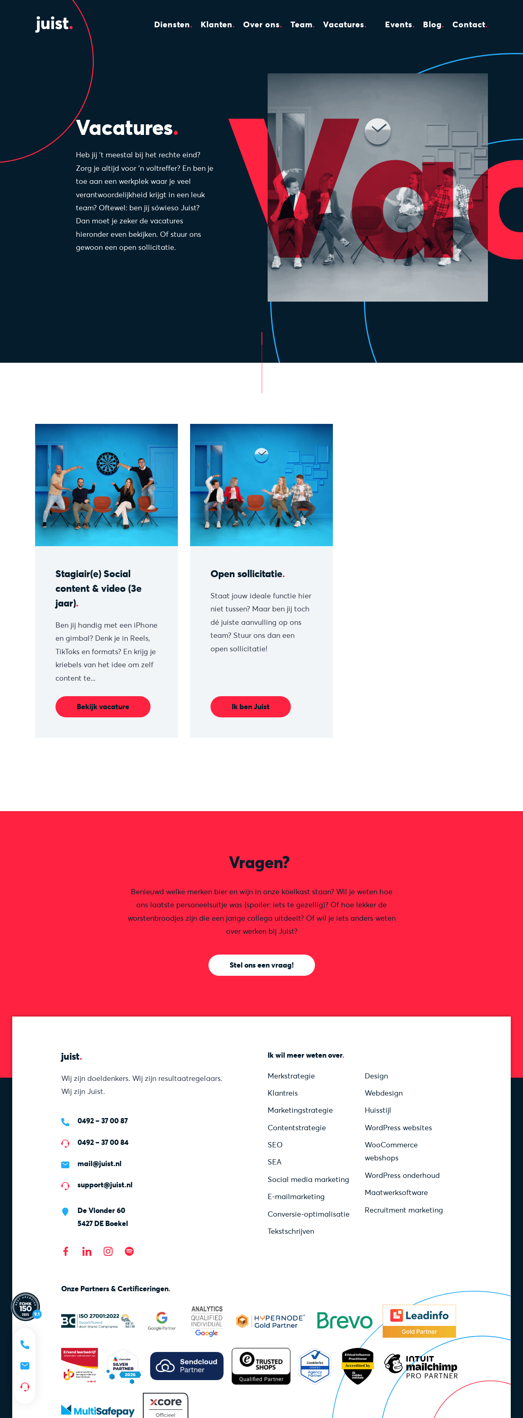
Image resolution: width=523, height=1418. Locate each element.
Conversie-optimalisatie (309, 1214)
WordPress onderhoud (402, 1175)
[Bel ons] (24, 1344)
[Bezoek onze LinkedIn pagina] (86, 1251)
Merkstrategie (291, 1076)
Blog (432, 24)
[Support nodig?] (24, 1387)
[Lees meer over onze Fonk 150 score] (26, 1306)
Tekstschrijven (291, 1231)
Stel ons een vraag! (262, 965)
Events (398, 24)
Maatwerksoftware (396, 1192)
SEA (274, 1162)
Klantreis (283, 1093)
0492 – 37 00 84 (103, 1142)
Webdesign (384, 1093)
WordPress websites (398, 1127)
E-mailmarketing (296, 1196)
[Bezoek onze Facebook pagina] (65, 1251)
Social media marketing (308, 1179)
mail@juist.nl (100, 1163)
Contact (468, 24)
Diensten (172, 24)
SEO (275, 1144)
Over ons (261, 24)
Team (301, 24)
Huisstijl (378, 1110)
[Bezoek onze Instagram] (108, 1251)
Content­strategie (297, 1127)
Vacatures (343, 24)
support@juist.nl (105, 1184)
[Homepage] (59, 24)
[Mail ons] (24, 1365)
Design (376, 1076)
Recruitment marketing (404, 1210)
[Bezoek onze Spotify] (129, 1251)
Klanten (217, 24)
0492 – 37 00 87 (103, 1120)
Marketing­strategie (300, 1110)
